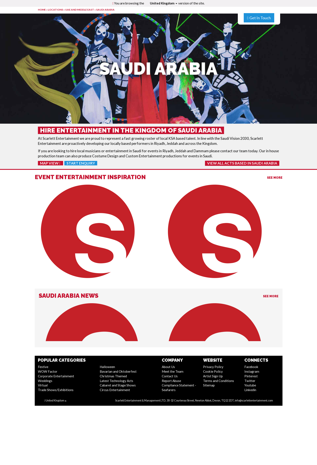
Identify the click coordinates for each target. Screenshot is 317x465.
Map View (50, 163)
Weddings (45, 381)
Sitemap (209, 385)
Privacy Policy (213, 367)
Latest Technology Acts (116, 381)
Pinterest (251, 376)
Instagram (251, 371)
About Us (168, 367)
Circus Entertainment (115, 390)
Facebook (251, 367)
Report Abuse (171, 381)
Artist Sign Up (213, 376)
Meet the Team (172, 371)
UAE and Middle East (79, 9)
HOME (42, 9)
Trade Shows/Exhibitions (55, 390)
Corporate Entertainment (56, 376)
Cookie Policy (213, 371)
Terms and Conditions (218, 381)
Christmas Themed (113, 376)
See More (274, 177)
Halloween (107, 367)
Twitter (249, 381)
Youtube (250, 385)
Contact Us (170, 376)
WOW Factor (47, 371)
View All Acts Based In (242, 163)
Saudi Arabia (105, 9)
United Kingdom (163, 3)
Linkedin (250, 390)
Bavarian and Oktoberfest (118, 371)
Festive (43, 367)
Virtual (43, 385)
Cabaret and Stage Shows (118, 385)
